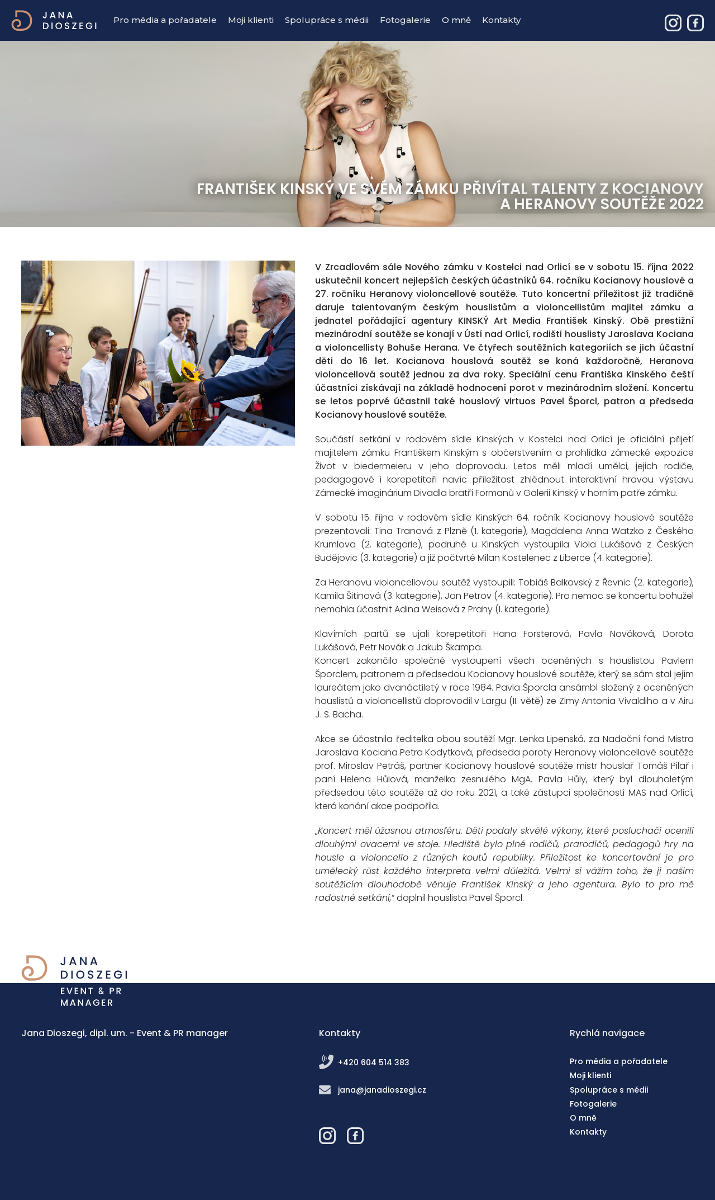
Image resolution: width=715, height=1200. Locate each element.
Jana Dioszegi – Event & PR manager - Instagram (673, 23)
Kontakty (501, 20)
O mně (456, 20)
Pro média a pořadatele (165, 20)
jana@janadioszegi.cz (382, 1089)
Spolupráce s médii (327, 20)
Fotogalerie (405, 20)
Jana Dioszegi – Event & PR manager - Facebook (695, 23)
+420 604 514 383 (373, 1062)
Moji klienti (251, 20)
